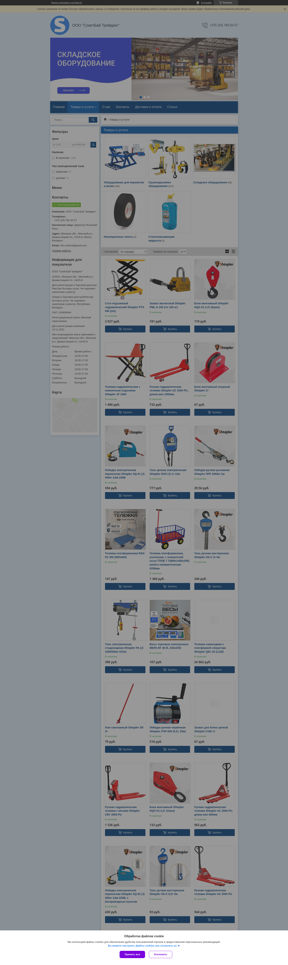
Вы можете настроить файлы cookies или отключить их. (142, 945)
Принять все (132, 954)
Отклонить (160, 954)
